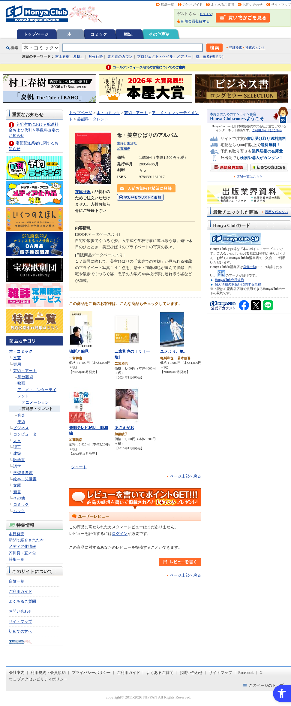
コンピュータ (25, 434)
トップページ (36, 34)
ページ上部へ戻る (185, 476)
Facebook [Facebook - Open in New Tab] (246, 672)
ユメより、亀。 (174, 351)
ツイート (79, 467)
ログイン (206, 14)
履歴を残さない (276, 212)
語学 (17, 466)
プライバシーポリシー (91, 672)
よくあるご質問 (222, 4)
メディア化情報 (22, 546)
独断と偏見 (78, 351)
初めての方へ (20, 631)
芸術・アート (25, 370)
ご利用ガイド (192, 4)
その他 (19, 498)
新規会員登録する (195, 21)
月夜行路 (95, 56)
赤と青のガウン (120, 56)
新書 (17, 492)
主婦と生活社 (127, 143)
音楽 (21, 415)
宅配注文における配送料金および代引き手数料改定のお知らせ (34, 129)
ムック (19, 510)
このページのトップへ (268, 685)
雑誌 (128, 34)
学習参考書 (23, 472)
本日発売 (16, 534)
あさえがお (124, 427)
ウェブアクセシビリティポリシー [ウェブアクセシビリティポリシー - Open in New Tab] (38, 679)
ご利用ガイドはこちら (267, 130)
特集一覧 (16, 559)
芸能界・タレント (37, 408)
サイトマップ (281, 4)
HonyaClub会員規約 (229, 280)
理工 (17, 447)
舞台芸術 (25, 377)
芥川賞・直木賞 (22, 553)
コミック (98, 34)
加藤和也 (123, 148)
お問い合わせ (252, 4)
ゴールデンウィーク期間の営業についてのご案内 (149, 67)
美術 (21, 421)
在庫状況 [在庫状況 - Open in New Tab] (83, 191)
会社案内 (17, 672)
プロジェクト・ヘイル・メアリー (164, 56)
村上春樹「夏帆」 (69, 56)
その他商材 (159, 34)
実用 (17, 364)
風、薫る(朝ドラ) (209, 56)
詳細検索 (235, 47)
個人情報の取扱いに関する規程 (238, 284)
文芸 (17, 357)
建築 (17, 453)
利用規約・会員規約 (48, 672)
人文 (17, 441)
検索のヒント (255, 47)
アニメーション (35, 402)
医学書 (19, 459)
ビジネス (21, 428)
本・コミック (20, 351)
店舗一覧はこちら (249, 176)
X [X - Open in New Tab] (261, 672)
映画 (21, 383)
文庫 (17, 485)
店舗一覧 (167, 4)
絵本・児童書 (25, 479)
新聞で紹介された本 (26, 540)
